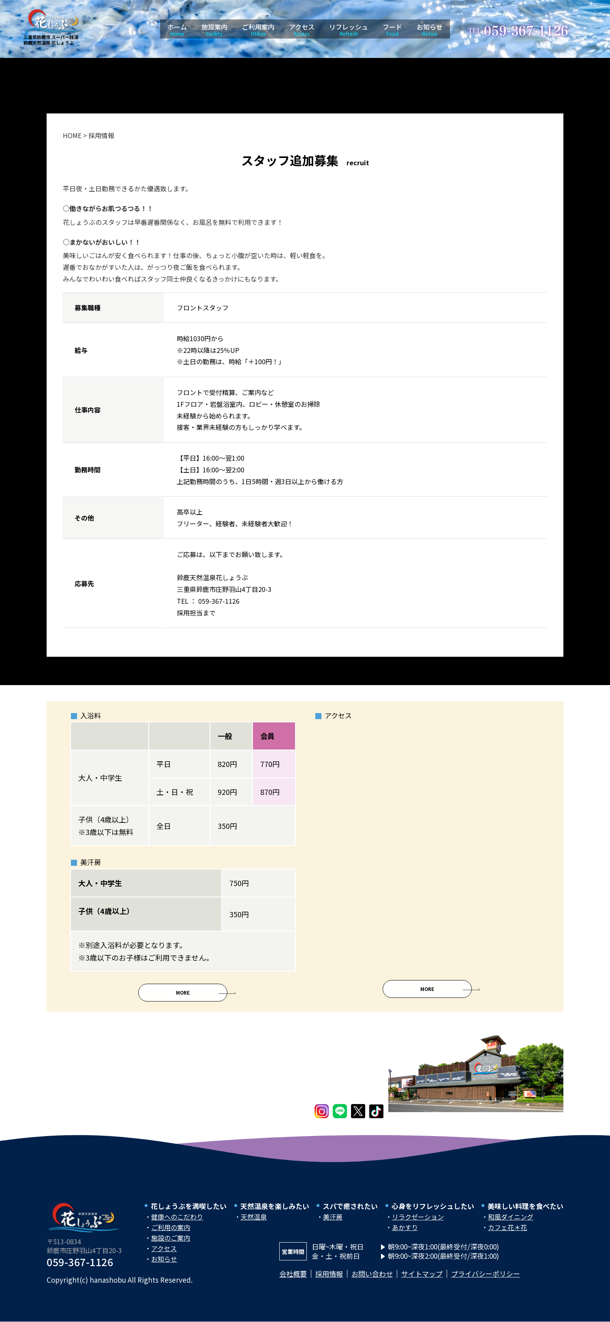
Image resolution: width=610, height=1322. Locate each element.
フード (392, 29)
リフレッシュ (348, 29)
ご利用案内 (258, 29)
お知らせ (430, 29)
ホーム (177, 29)
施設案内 (214, 29)
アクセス (302, 29)
